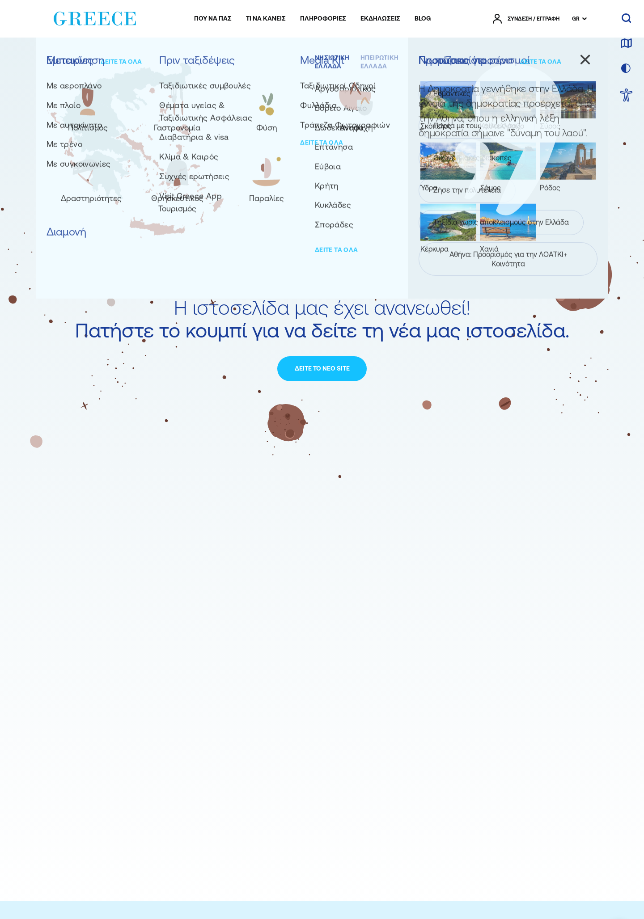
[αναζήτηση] (626, 19)
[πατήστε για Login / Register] (526, 18)
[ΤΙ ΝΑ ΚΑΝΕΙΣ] (265, 18)
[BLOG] (422, 18)
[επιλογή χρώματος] (626, 69)
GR (576, 19)
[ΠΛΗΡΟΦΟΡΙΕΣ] (323, 18)
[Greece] (95, 17)
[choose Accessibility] (626, 96)
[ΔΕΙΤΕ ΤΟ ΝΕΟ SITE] (322, 368)
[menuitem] (213, 18)
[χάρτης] (626, 44)
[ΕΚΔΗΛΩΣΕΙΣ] (380, 18)
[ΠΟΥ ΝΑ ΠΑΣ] (213, 18)
